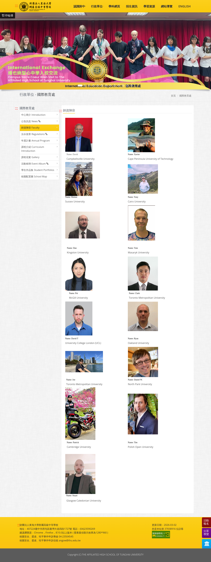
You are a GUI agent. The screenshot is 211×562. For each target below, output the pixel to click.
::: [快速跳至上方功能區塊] (16, 5)
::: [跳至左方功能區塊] (16, 108)
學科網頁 (114, 6)
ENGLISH (184, 6)
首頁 (173, 95)
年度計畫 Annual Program (35, 140)
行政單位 (96, 6)
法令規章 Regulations (34, 134)
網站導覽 (166, 6)
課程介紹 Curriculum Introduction (32, 148)
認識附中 (79, 6)
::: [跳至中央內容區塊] (60, 110)
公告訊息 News (31, 121)
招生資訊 (131, 6)
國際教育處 (185, 95)
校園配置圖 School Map (34, 176)
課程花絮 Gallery (30, 157)
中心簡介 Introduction (33, 114)
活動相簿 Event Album (35, 163)
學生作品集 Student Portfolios (37, 170)
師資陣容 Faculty (30, 127)
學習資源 (149, 6)
